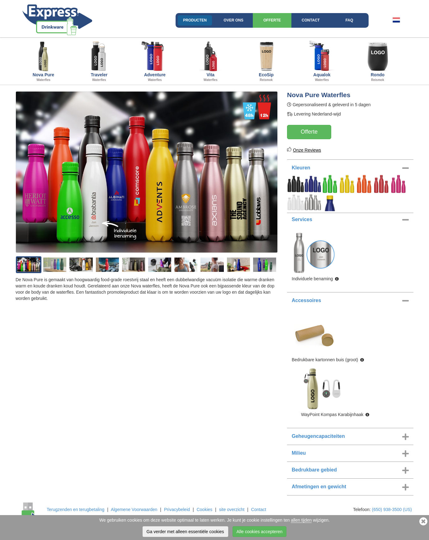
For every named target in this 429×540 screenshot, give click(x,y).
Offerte (272, 20)
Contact (311, 20)
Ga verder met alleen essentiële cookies (185, 531)
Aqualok (322, 60)
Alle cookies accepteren (260, 531)
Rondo (377, 60)
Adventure (155, 60)
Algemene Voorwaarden (134, 509)
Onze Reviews (307, 150)
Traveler (99, 60)
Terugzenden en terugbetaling (75, 509)
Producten (195, 20)
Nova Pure (43, 60)
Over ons (233, 20)
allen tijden (301, 520)
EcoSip (266, 60)
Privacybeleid (177, 509)
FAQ (349, 20)
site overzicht (231, 509)
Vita (211, 60)
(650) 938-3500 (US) (392, 509)
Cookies (204, 509)
